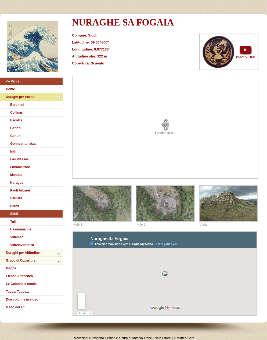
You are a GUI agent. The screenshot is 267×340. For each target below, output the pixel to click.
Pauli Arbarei (20, 190)
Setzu (14, 206)
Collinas (16, 112)
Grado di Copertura (20, 260)
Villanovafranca (22, 245)
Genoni (15, 128)
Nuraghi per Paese (20, 97)
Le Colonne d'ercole (21, 284)
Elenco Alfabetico (19, 276)
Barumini (17, 105)
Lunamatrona (20, 167)
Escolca (16, 120)
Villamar (16, 237)
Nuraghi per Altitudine (23, 253)
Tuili (13, 221)
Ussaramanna (20, 229)
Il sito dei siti (16, 307)
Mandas (16, 175)
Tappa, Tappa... (17, 292)
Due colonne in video (22, 299)
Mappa (11, 268)
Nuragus (16, 183)
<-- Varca (12, 81)
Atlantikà (31, 48)
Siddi (14, 214)
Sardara (16, 198)
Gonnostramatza (23, 144)
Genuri (15, 136)
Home (10, 89)
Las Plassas (19, 159)
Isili (13, 151)
